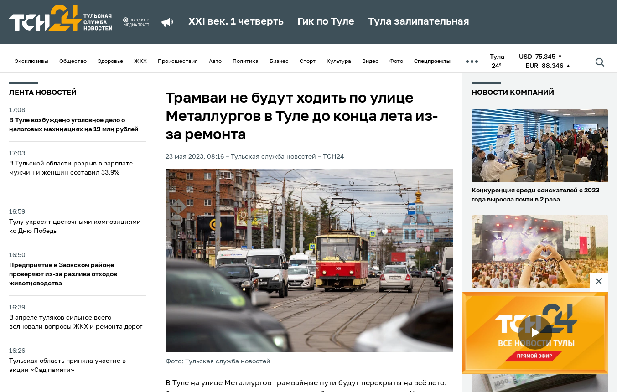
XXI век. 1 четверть (236, 22)
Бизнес (279, 61)
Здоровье (110, 61)
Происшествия (178, 61)
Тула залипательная (418, 22)
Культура (339, 61)
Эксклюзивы (31, 61)
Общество (73, 61)
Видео (370, 61)
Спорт (308, 61)
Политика (246, 61)
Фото (396, 61)
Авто (215, 61)
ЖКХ (140, 61)
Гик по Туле (325, 22)
